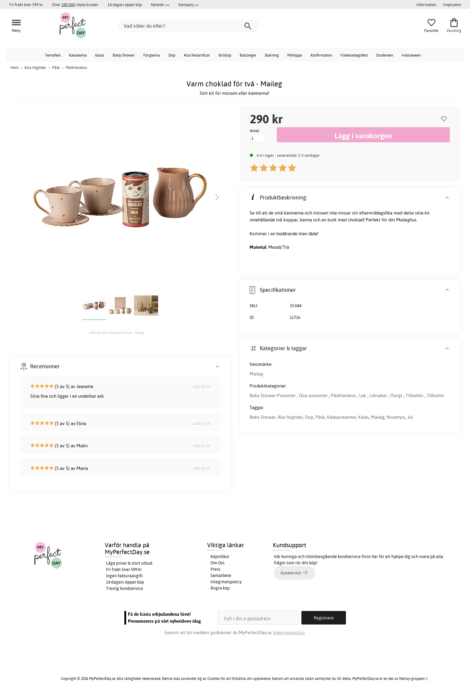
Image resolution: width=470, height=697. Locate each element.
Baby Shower (124, 55)
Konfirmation (321, 55)
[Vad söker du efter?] (188, 26)
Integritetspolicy (226, 581)
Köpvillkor (219, 556)
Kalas (99, 55)
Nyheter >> (160, 4)
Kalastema (78, 55)
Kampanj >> (189, 4)
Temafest (53, 55)
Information (426, 4)
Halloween (411, 55)
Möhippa (294, 55)
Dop (171, 55)
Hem (14, 67)
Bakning (272, 55)
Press (215, 569)
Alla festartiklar (197, 55)
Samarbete (220, 575)
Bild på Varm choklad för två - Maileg (117, 333)
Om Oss (217, 563)
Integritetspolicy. (289, 632)
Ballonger (248, 55)
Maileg (256, 374)
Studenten (384, 55)
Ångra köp (220, 588)
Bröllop (225, 55)
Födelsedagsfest (354, 55)
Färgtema (151, 55)
